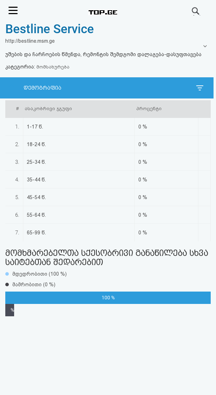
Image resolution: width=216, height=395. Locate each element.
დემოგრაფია (42, 88)
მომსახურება (53, 67)
